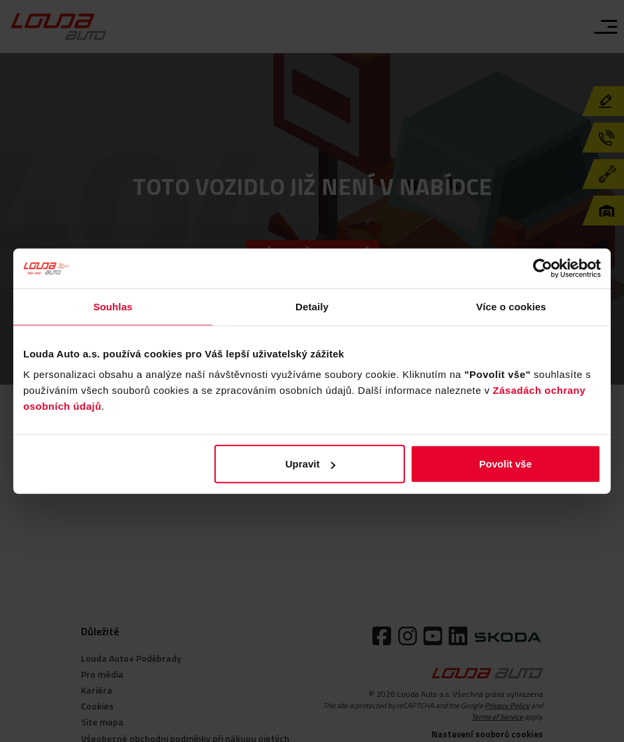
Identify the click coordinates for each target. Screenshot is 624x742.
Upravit (310, 463)
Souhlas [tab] (112, 306)
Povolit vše (505, 463)
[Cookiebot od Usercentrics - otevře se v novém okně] (543, 268)
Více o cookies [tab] (511, 306)
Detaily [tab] (312, 306)
